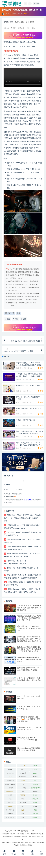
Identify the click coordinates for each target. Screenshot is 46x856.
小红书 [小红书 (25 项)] (35, 791)
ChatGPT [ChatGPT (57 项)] (35, 769)
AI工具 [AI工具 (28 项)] (23, 766)
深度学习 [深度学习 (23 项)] (10, 806)
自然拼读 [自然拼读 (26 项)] (35, 813)
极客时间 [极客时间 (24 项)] (23, 802)
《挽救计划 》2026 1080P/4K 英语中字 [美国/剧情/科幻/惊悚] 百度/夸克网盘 (29, 607)
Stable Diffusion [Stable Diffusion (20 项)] (10, 784)
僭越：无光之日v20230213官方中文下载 (29, 697)
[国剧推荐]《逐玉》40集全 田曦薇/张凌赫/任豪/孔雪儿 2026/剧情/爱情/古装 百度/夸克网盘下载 (29, 639)
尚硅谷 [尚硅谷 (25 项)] (10, 795)
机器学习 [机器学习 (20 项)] (10, 802)
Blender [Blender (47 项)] (10, 769)
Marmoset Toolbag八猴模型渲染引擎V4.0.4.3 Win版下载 (29, 749)
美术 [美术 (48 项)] (22, 813)
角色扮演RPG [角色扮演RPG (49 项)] (10, 817)
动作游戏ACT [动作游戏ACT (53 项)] (10, 791)
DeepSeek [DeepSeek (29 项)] (23, 773)
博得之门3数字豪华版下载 (25, 420)
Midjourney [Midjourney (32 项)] (22, 777)
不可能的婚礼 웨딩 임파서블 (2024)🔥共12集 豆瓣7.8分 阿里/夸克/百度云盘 (29, 719)
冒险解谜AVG (9, 313)
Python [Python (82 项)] (23, 780)
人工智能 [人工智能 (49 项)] (23, 788)
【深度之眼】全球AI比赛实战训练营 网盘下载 (28, 708)
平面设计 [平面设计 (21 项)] (23, 795)
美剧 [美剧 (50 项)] (35, 810)
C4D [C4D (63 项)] (22, 769)
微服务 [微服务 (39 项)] (35, 795)
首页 (14, 28)
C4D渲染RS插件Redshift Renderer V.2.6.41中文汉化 (27, 739)
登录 (36, 3)
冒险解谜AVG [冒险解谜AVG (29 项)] (35, 788)
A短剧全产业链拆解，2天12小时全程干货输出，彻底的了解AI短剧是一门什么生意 (29, 618)
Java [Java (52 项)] (10, 777)
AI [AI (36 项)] (10, 766)
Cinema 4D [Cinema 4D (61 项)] (10, 773)
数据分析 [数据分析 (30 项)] (35, 799)
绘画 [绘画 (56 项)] (22, 810)
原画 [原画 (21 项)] (22, 791)
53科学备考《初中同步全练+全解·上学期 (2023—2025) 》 (29, 728)
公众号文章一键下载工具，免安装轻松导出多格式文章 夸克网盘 (29, 679)
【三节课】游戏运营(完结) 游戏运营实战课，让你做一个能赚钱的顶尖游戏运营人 (29, 376)
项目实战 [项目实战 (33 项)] (35, 817)
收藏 (7, 319)
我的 (32, 852)
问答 (23, 852)
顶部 (41, 852)
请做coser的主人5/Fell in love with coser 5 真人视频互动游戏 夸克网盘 (28, 364)
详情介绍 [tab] (8, 22)
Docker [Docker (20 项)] (35, 773)
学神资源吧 (24, 831)
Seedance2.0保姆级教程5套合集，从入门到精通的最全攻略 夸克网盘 (29, 659)
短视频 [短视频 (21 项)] (35, 806)
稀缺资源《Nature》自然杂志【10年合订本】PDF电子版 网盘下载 (29, 628)
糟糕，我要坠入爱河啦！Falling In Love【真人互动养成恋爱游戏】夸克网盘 (29, 445)
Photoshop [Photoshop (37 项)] (10, 780)
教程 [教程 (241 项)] (22, 799)
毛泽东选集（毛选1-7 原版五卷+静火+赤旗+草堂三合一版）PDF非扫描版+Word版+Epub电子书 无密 (22, 518)
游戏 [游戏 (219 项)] (22, 806)
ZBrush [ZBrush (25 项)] (35, 784)
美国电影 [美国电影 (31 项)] (10, 813)
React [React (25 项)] (35, 780)
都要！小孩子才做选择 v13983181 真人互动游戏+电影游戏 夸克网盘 (29, 432)
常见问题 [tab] (30, 22)
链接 (23, 319)
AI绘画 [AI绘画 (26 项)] (35, 766)
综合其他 (19, 379)
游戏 (7, 13)
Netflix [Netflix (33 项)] (35, 777)
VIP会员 (13, 852)
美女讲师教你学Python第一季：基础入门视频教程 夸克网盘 (29, 669)
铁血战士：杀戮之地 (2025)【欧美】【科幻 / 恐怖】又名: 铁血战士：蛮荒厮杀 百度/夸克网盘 (29, 649)
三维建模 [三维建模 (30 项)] (10, 788)
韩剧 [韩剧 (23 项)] (22, 817)
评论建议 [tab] (19, 22)
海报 (15, 319)
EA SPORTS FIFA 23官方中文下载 (28, 386)
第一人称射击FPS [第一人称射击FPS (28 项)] (10, 810)
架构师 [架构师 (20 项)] (35, 802)
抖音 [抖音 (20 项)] (10, 799)
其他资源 (21, 28)
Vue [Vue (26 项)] (23, 784)
